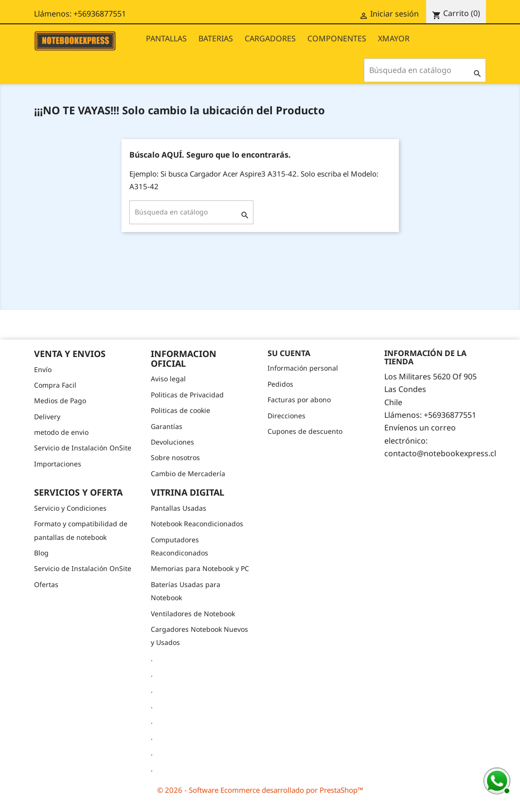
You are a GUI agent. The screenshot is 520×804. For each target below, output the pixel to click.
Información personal (303, 368)
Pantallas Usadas (178, 508)
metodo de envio (61, 432)
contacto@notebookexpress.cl (440, 453)
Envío (43, 369)
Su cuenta (289, 353)
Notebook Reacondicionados (197, 523)
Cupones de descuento (305, 431)
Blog (41, 552)
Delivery (47, 416)
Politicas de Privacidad (187, 394)
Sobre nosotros (175, 457)
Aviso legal (168, 378)
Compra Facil (55, 385)
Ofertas (46, 584)
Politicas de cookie (180, 410)
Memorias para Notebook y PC (200, 568)
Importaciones (57, 463)
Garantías (166, 426)
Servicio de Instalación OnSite (82, 447)
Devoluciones (172, 442)
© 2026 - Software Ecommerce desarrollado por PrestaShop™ (260, 790)
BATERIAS (215, 38)
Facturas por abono (299, 399)
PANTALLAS (166, 38)
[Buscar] (425, 70)
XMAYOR (394, 38)
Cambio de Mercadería (188, 473)
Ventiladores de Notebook (193, 613)
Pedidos (280, 384)
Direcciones (286, 415)
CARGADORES (270, 38)
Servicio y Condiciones (70, 508)
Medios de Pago (60, 400)
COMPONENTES (336, 38)
